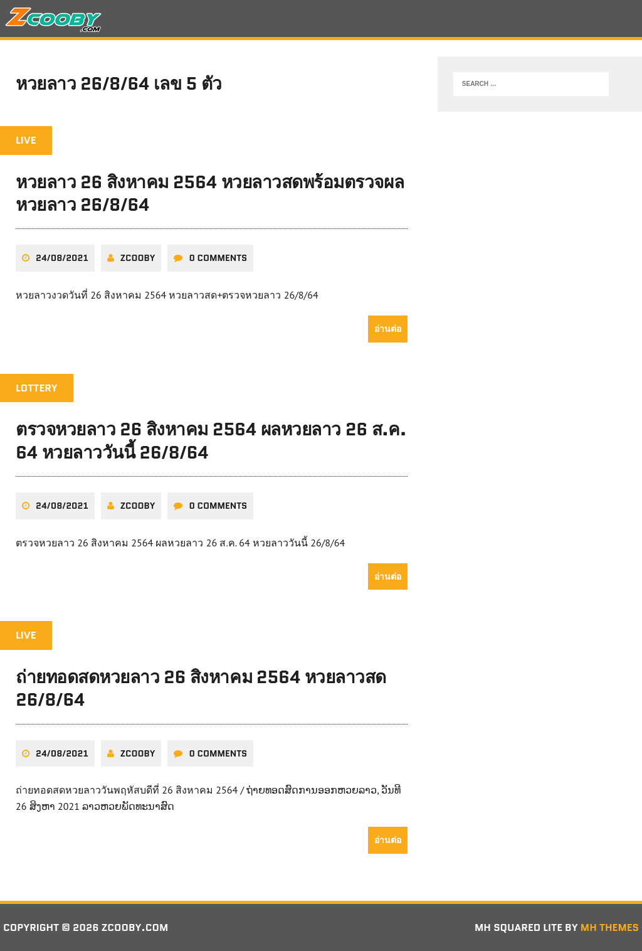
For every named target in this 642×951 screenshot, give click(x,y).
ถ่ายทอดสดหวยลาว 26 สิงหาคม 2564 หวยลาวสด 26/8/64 (201, 688)
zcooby (137, 258)
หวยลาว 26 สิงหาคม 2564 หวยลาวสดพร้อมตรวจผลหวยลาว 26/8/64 (210, 193)
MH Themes (610, 927)
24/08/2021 (62, 258)
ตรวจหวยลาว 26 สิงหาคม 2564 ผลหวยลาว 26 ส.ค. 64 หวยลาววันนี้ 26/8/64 (211, 440)
